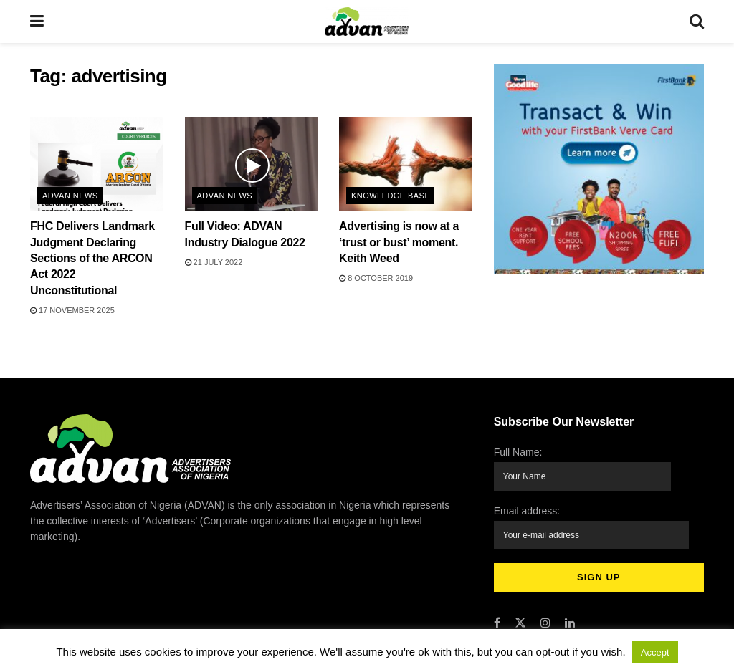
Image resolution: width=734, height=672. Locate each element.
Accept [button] (655, 652)
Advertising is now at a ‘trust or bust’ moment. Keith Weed (399, 242)
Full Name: (583, 467)
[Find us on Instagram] (545, 612)
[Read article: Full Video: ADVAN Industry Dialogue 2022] (251, 164)
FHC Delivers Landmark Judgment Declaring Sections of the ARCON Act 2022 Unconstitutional (92, 258)
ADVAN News (70, 195)
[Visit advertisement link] (599, 169)
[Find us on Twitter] (520, 612)
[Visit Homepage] (367, 21)
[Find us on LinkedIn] (570, 612)
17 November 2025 (72, 310)
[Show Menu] (37, 21)
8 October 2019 (376, 278)
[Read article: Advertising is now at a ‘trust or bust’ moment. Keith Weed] (405, 164)
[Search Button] (697, 21)
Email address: (592, 522)
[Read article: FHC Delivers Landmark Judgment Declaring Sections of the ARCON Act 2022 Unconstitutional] (96, 164)
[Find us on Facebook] (497, 612)
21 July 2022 (214, 262)
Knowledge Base (390, 195)
